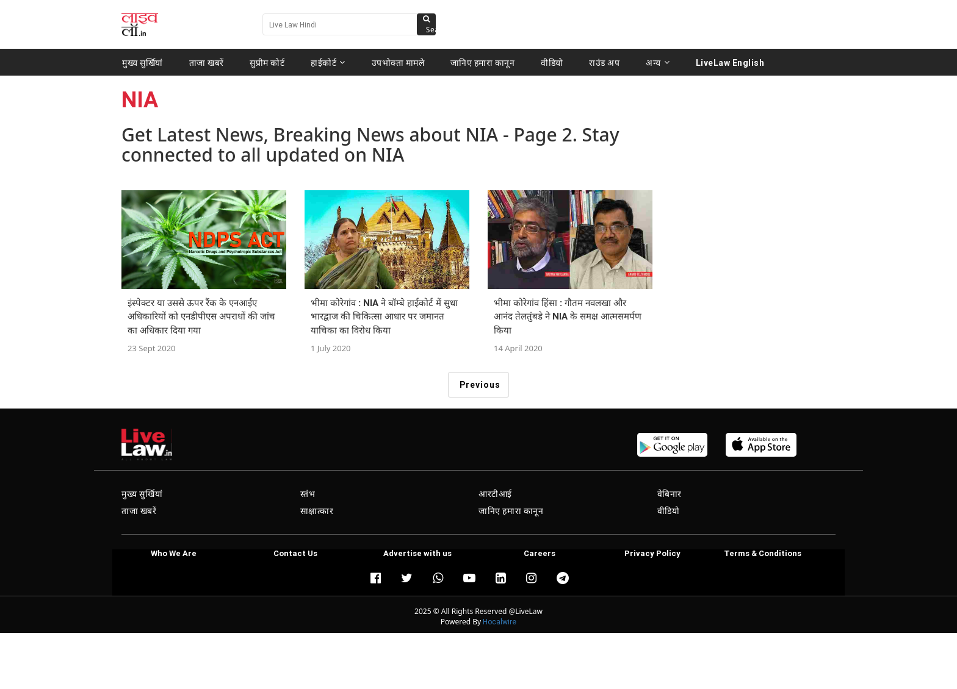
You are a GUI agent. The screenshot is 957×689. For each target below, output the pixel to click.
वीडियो (552, 62)
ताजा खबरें (206, 62)
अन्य (658, 62)
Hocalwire (499, 621)
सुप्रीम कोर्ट (267, 62)
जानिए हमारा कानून (482, 62)
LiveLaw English (730, 62)
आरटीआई (495, 493)
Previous (480, 384)
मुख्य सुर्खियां (142, 62)
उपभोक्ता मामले (398, 62)
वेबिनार (669, 493)
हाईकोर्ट (328, 62)
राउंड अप (604, 62)
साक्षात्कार (317, 510)
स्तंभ (308, 493)
